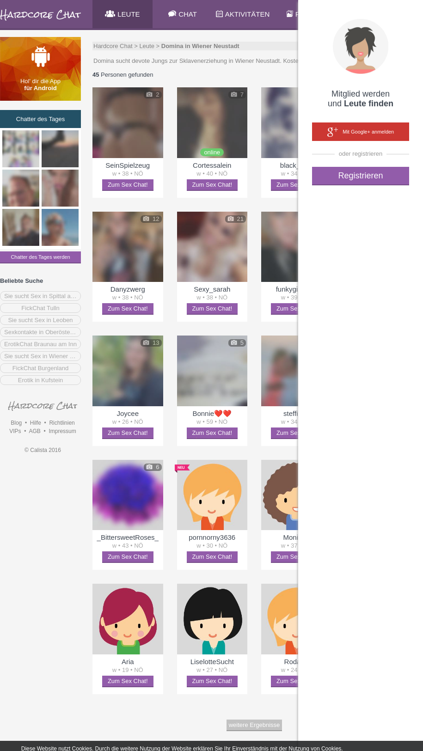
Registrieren (360, 175)
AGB (34, 431)
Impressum (62, 431)
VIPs (15, 431)
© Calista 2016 (43, 450)
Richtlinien (61, 423)
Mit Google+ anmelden (360, 132)
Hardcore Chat (113, 46)
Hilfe (35, 423)
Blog (16, 423)
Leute (146, 46)
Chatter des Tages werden (40, 257)
